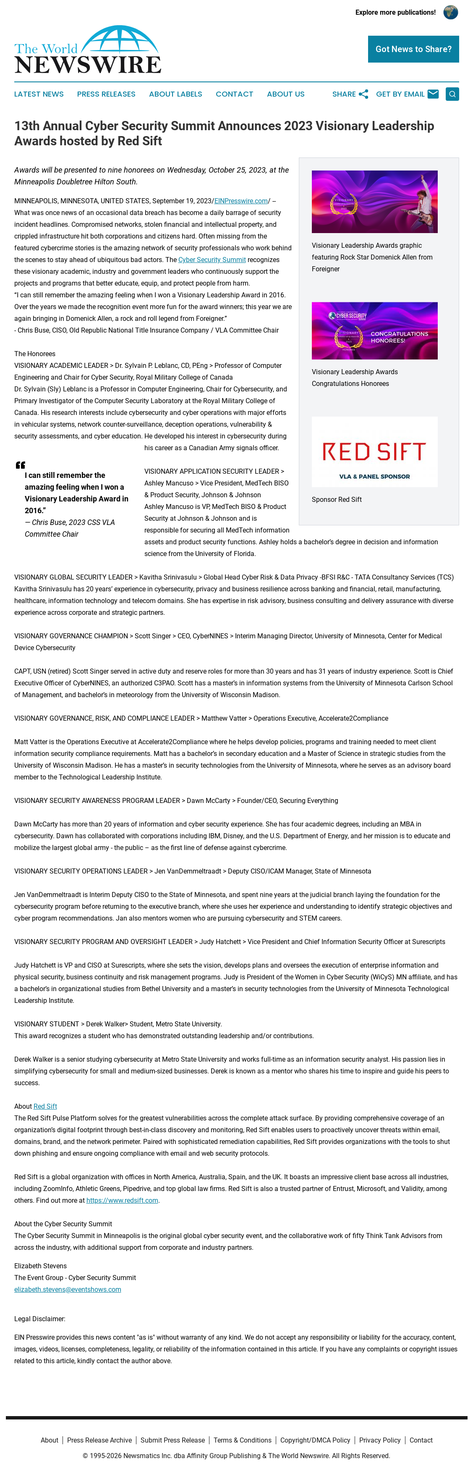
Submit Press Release (173, 1440)
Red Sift (45, 1106)
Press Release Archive (99, 1440)
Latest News (39, 94)
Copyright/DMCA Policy (315, 1440)
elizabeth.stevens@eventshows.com (67, 1289)
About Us (286, 94)
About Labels (175, 94)
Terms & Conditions (243, 1440)
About (49, 1440)
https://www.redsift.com (122, 1200)
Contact (234, 94)
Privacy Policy (380, 1440)
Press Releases (106, 94)
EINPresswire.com (241, 201)
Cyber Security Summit (212, 260)
